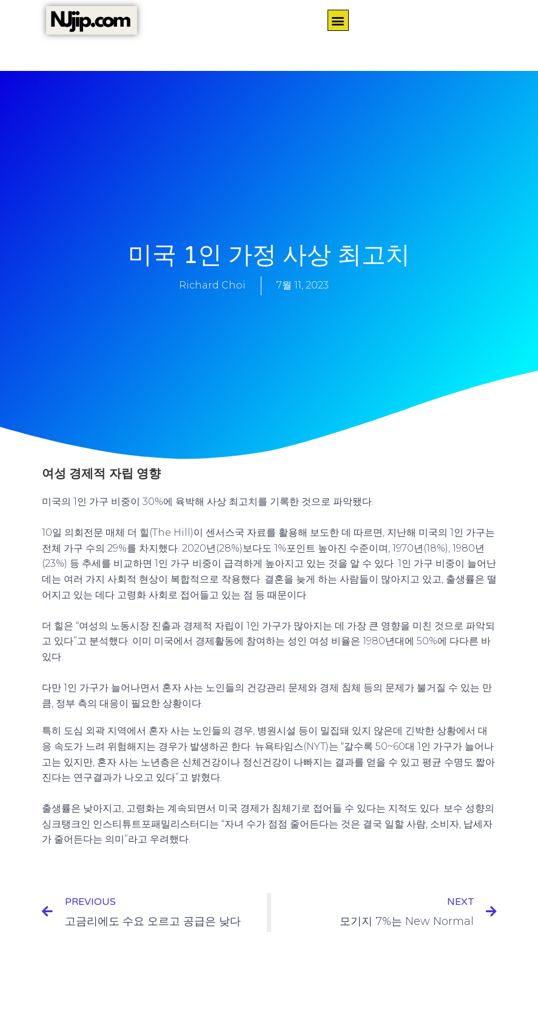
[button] (338, 20)
